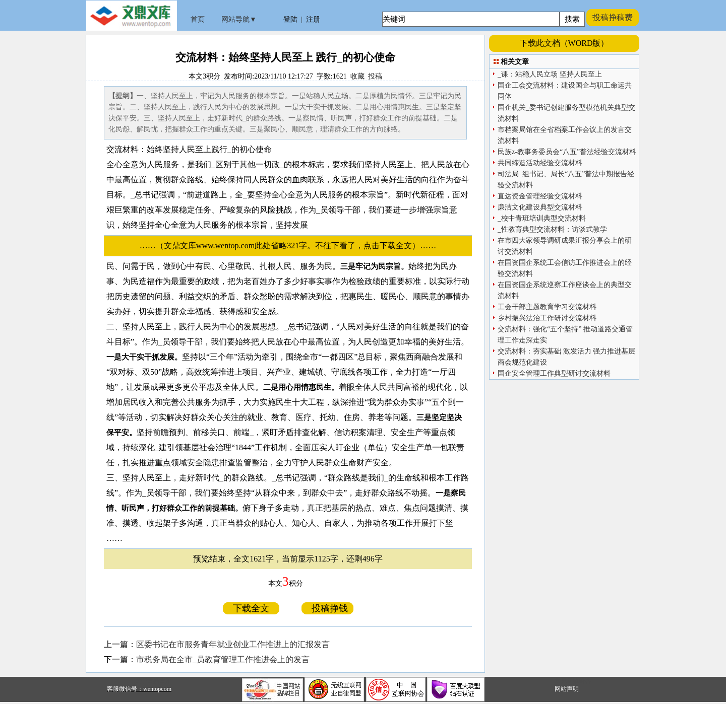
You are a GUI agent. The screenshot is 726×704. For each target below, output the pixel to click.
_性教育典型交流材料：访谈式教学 (552, 229)
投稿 (375, 76)
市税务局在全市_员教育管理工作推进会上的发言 (223, 659)
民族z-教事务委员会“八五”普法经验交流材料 (567, 152)
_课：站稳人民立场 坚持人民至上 (550, 74)
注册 (313, 19)
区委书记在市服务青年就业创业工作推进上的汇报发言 (233, 644)
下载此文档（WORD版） (564, 43)
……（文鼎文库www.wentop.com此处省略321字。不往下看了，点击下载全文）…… (292, 245)
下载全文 (251, 608)
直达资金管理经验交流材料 (540, 196)
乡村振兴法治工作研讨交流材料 (547, 318)
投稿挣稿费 (612, 17)
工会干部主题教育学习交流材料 (547, 307)
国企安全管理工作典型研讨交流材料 (554, 373)
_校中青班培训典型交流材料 (542, 218)
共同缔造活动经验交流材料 (540, 163)
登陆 (290, 19)
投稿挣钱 (327, 608)
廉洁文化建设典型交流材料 (540, 207)
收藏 (357, 76)
